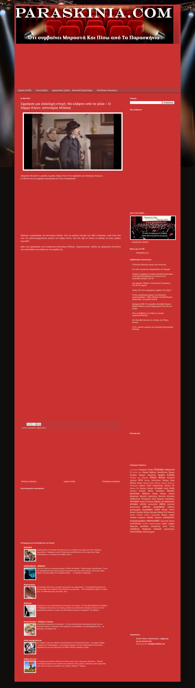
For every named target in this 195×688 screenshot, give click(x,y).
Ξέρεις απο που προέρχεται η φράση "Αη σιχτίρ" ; (152, 290)
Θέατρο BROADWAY (153, 480)
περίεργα (146, 529)
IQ (131, 472)
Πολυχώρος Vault (148, 499)
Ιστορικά (158, 488)
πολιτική (157, 529)
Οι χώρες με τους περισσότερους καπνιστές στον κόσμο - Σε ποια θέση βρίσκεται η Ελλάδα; (72, 605)
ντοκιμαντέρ (155, 526)
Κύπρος (142, 491)
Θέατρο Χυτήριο (147, 488)
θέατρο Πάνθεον (136, 515)
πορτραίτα (31, 428)
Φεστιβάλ (134, 501)
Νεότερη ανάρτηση (28, 481)
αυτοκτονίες (153, 504)
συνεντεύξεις (136, 531)
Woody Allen (137, 472)
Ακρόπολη (152, 475)
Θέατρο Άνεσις (136, 483)
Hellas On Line (30, 659)
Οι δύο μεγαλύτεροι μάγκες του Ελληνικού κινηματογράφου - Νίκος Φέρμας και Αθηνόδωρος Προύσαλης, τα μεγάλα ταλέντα (152, 297)
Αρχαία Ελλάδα (166, 475)
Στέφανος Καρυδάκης (165, 499)
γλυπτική (170, 504)
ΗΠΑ (140, 480)
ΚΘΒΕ (171, 488)
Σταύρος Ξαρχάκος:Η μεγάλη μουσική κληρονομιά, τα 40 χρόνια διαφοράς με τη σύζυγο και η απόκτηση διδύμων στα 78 (152, 276)
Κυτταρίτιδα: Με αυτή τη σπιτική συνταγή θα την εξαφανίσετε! (60, 587)
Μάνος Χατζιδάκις (156, 491)
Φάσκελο (28, 603)
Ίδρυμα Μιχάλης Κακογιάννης (154, 472)
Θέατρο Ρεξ (134, 488)
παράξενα (135, 529)
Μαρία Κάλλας (159, 494)
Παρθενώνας (135, 499)
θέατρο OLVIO (168, 510)
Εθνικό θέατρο (157, 477)
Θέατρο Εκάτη (148, 483)
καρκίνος (158, 517)
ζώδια (157, 509)
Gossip (158, 469)
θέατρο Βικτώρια (150, 512)
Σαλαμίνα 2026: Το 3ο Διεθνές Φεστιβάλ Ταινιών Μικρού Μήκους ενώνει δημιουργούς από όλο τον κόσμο (152, 306)
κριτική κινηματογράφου (152, 524)
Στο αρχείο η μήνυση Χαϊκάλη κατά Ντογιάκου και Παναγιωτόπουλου (63, 643)
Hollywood (169, 469)
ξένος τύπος (168, 526)
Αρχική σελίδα (24, 90)
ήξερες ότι (159, 501)
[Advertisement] (76, 50)
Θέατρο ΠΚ (169, 486)
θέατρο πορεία (168, 515)
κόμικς (164, 524)
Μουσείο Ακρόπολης (148, 496)
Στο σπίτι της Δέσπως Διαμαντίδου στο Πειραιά (151, 269)
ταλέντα (146, 532)
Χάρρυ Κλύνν (41, 428)
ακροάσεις (169, 501)
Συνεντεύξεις (42, 90)
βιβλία (162, 504)
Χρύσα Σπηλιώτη (147, 502)
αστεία (143, 504)
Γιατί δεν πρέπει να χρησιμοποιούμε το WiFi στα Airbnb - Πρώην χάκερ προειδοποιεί (69, 568)
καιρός (150, 517)
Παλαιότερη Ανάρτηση (111, 481)
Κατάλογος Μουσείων (107, 90)
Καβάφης (133, 491)
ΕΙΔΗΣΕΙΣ (28, 547)
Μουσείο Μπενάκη (166, 496)
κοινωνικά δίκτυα (167, 521)
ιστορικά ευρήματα (138, 517)
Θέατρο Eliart (168, 480)
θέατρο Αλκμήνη (136, 512)
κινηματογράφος (138, 521)
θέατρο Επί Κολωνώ (166, 512)
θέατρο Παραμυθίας (152, 515)
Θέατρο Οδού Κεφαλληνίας (151, 486)
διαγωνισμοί (135, 507)
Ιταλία (166, 488)
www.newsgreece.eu (33, 640)
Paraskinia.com (142, 253)
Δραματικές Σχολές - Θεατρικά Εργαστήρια (72, 90)
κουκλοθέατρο (135, 524)
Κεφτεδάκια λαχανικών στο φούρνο (50, 624)
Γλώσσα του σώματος (139, 478)
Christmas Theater (146, 470)
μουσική (144, 526)
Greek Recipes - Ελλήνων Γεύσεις (38, 622)
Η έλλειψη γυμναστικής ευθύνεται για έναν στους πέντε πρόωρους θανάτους (66, 661)
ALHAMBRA (134, 470)
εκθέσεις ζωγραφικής (153, 507)
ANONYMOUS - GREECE (34, 566)
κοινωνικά (153, 520)
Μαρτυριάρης (29, 585)
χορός (151, 532)
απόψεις (134, 504)
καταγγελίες (168, 517)
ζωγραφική (147, 509)
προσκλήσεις (169, 529)
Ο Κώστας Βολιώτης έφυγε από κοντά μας (149, 265)
